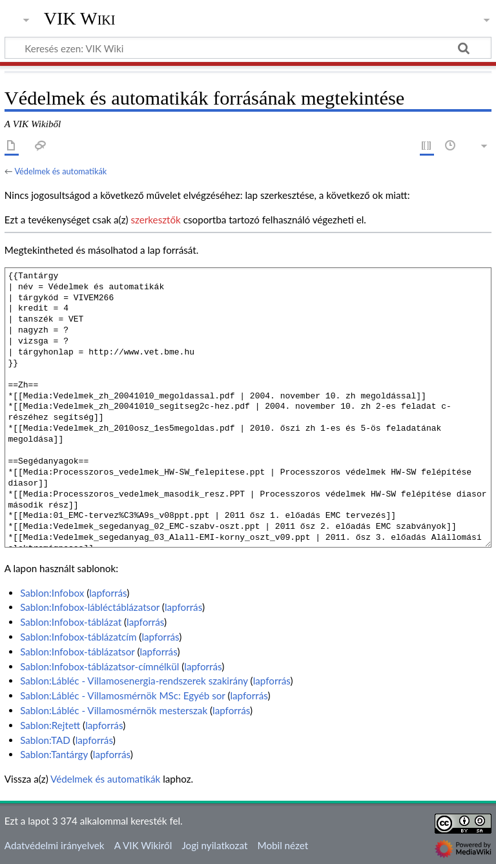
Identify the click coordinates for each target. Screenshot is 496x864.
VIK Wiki (80, 19)
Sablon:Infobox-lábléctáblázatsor (90, 607)
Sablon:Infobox (52, 593)
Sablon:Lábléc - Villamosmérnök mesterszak (113, 710)
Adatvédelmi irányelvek (55, 845)
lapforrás (108, 593)
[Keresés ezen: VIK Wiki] (248, 47)
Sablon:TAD (45, 740)
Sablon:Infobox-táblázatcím (78, 637)
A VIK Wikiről (143, 845)
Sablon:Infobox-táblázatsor (77, 651)
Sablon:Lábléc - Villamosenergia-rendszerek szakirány (134, 680)
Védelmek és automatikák (60, 171)
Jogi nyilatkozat (214, 845)
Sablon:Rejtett (50, 725)
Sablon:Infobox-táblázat (70, 622)
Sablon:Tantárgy (54, 754)
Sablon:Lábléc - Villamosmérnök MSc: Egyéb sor (122, 695)
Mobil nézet (283, 845)
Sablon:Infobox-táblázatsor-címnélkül (99, 666)
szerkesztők (155, 219)
